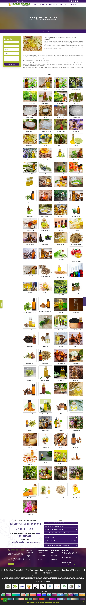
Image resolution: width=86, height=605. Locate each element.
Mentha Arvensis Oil (76, 188)
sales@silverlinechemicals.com (26, 1)
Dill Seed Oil (60, 413)
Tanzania (82, 599)
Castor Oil (45, 89)
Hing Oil (60, 447)
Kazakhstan (33, 594)
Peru (26, 599)
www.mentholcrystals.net (68, 564)
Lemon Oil (45, 145)
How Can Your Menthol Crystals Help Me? (54, 529)
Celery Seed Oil (45, 363)
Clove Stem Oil (30, 397)
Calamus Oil (45, 346)
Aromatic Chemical (76, 278)
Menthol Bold (53, 558)
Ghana (69, 599)
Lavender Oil (76, 131)
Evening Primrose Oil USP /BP (29, 312)
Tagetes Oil (76, 173)
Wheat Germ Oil (60, 277)
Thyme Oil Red (76, 481)
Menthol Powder (29, 131)
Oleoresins (40, 556)
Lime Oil (76, 145)
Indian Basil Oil (60, 103)
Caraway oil (60, 346)
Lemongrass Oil (29, 145)
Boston (54, 594)
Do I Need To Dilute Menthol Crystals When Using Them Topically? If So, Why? (61, 541)
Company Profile (29, 552)
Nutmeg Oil (76, 462)
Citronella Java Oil (45, 380)
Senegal (59, 599)
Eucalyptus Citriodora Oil (76, 413)
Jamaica (76, 594)
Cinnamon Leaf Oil (76, 363)
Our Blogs (28, 559)
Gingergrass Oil (76, 430)
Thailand (47, 599)
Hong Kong (53, 599)
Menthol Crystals (53, 553)
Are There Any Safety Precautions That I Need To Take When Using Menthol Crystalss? (59, 536)
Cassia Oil (76, 346)
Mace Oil (30, 464)
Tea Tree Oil (60, 145)
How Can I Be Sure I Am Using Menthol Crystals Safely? (57, 545)
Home (36, 31)
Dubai (3, 594)
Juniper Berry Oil (45, 173)
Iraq (27, 594)
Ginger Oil (30, 447)
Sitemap (28, 555)
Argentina (21, 599)
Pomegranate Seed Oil (76, 261)
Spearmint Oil (30, 89)
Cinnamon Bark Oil (61, 363)
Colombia (11, 599)
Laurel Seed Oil (45, 244)
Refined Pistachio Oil (45, 230)
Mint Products (41, 552)
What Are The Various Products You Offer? (54, 526)
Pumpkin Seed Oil (30, 230)
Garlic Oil (45, 292)
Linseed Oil (45, 159)
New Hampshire (16, 594)
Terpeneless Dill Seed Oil (76, 244)
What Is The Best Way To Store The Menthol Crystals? (57, 532)
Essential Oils (41, 553)
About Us (11, 563)
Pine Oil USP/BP (76, 312)
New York (9, 594)
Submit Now (11, 64)
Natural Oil (60, 216)
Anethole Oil (76, 202)
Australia (41, 599)
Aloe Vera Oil (61, 259)
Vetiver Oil (45, 497)
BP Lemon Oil (76, 230)
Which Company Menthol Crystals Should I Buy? (55, 522)
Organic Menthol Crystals (45, 131)
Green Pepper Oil (45, 447)
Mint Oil (45, 462)
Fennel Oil (30, 430)
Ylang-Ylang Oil (76, 497)
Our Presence (29, 556)
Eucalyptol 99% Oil (30, 173)
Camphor (45, 117)
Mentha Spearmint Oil (30, 103)
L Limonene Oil (30, 216)
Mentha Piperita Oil (76, 89)
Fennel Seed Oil (60, 244)
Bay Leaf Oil (60, 329)
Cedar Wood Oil (29, 363)
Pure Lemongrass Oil (45, 216)
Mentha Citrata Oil (45, 103)
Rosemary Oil (30, 159)
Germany (35, 599)
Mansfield (60, 594)
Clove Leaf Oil (45, 397)
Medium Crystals (53, 559)
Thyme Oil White (60, 481)
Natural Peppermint (60, 89)
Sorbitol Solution (60, 117)
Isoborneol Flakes (76, 117)
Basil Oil (45, 329)
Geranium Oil (30, 514)
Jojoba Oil (61, 159)
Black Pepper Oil (29, 346)
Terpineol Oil (60, 202)
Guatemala (82, 594)
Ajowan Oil (29, 329)
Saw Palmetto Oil (76, 216)
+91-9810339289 (67, 557)
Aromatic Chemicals (42, 555)
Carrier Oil (30, 292)
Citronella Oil (61, 380)
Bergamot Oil (61, 173)
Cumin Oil (76, 397)
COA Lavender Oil (30, 244)
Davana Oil (76, 293)
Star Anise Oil (45, 259)
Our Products (29, 553)
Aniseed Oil (45, 202)
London (49, 594)
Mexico (70, 594)
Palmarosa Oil (30, 481)
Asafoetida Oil (76, 447)
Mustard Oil (60, 463)
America (23, 594)
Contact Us (28, 558)
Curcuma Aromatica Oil (30, 413)
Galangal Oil (60, 430)
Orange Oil (60, 188)
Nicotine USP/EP (60, 294)
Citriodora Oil (30, 380)
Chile (30, 599)
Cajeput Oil (29, 202)
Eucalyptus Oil (76, 103)
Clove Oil (30, 259)
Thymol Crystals (29, 117)
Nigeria (64, 599)
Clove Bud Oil (76, 380)
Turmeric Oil (29, 497)
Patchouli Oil (45, 481)
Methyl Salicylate (60, 131)
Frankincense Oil (45, 430)
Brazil (16, 599)
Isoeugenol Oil (30, 188)
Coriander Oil (61, 397)
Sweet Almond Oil (45, 188)
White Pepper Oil (60, 497)
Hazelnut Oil (30, 275)
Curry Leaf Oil (45, 413)
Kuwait (43, 594)
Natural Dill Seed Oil (45, 276)
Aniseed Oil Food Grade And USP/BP (45, 312)
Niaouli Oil (61, 230)
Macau (39, 594)
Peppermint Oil (76, 159)
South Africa (75, 599)
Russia (65, 594)
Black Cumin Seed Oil (76, 329)
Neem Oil (61, 312)
